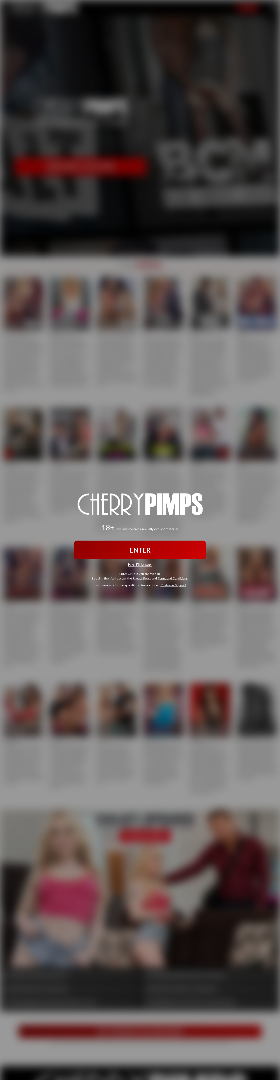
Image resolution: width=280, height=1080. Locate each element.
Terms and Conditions (173, 578)
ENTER (140, 550)
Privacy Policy (142, 578)
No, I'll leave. (140, 564)
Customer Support (173, 585)
